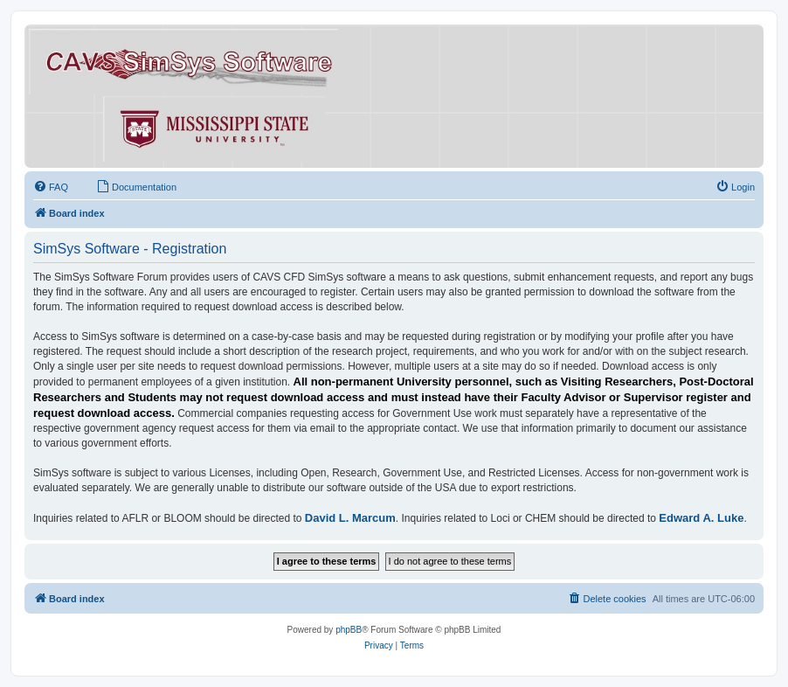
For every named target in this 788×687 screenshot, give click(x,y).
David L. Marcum (350, 517)
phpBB (348, 630)
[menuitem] (50, 187)
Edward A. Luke (701, 517)
